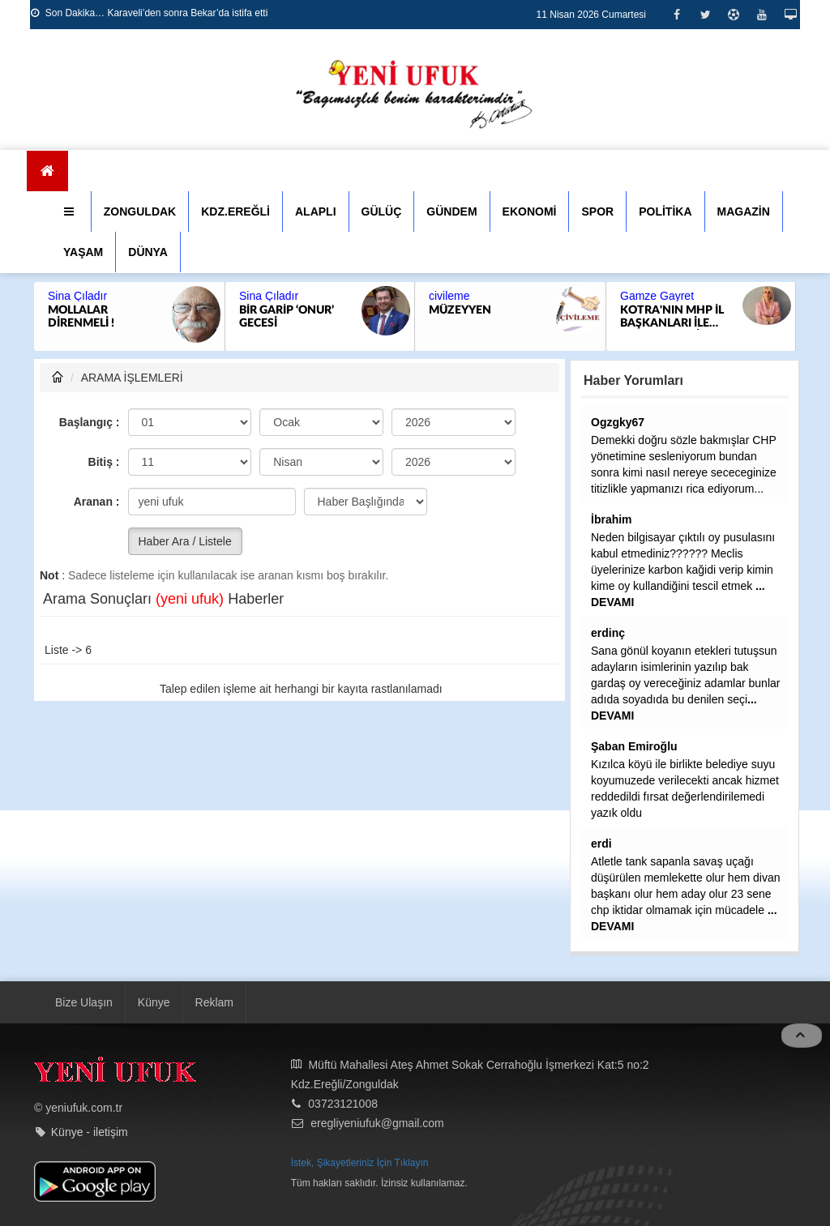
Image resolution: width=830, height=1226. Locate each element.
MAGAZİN (743, 211)
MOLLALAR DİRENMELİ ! (81, 317)
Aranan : (97, 501)
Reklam (214, 1002)
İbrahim (611, 519)
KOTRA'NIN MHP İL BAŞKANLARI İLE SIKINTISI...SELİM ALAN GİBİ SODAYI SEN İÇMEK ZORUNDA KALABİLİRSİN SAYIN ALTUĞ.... (676, 317)
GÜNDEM (451, 211)
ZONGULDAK (140, 211)
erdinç (608, 632)
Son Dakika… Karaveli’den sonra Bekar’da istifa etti (149, 13)
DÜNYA (148, 252)
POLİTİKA (665, 211)
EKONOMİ (530, 211)
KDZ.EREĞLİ (235, 211)
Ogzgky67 (617, 422)
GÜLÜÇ (382, 211)
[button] (71, 211)
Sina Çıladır (77, 295)
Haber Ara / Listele (185, 541)
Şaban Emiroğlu (634, 746)
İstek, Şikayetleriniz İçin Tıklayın (360, 1162)
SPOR (597, 211)
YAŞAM (83, 252)
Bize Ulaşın (84, 1002)
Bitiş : (104, 461)
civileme (449, 295)
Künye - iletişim (89, 1132)
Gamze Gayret (657, 295)
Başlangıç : (89, 422)
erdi (601, 843)
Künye (154, 1002)
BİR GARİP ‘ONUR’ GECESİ (286, 317)
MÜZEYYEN (460, 310)
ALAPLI (315, 211)
